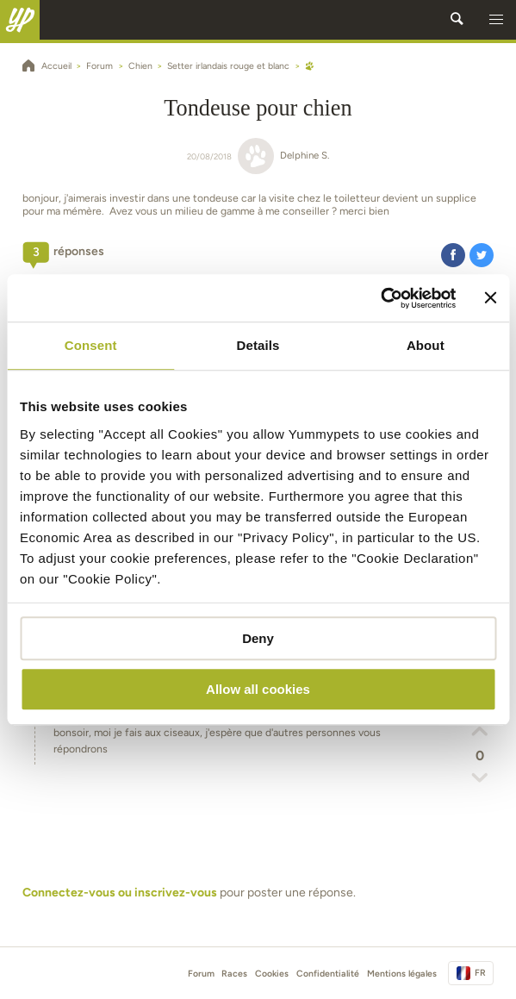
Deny (258, 638)
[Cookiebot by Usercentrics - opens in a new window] (381, 298)
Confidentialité (327, 973)
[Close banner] (490, 298)
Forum (201, 973)
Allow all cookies (258, 689)
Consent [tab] (91, 345)
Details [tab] (258, 345)
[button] (496, 20)
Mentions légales (402, 973)
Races (234, 973)
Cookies (272, 973)
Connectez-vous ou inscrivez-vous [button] (119, 892)
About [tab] (426, 345)
